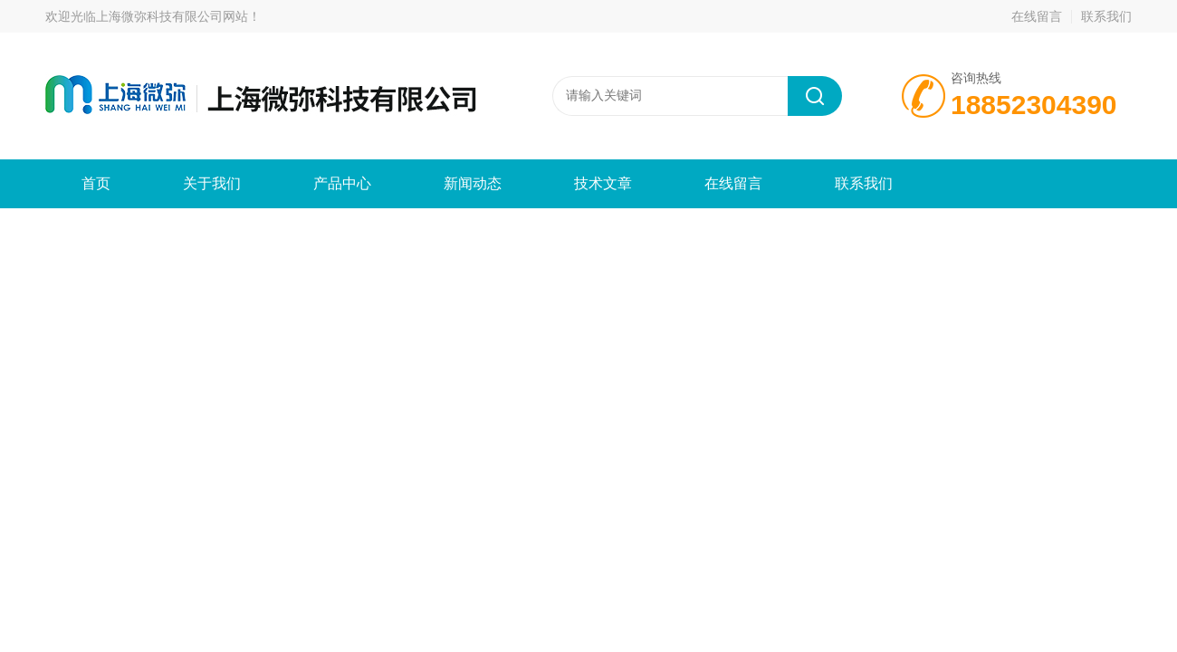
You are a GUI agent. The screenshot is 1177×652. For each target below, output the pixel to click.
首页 (95, 183)
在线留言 (1036, 16)
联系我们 (1106, 16)
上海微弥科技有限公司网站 (172, 16)
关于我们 (212, 183)
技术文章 (603, 183)
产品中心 (342, 183)
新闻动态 (473, 183)
